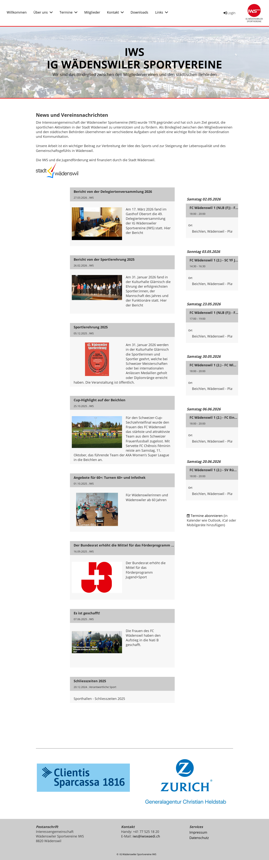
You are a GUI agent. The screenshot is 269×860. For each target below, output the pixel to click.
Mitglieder (92, 12)
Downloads (139, 12)
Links (161, 12)
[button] (212, 221)
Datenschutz (199, 837)
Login (229, 13)
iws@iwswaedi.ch (146, 836)
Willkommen (17, 12)
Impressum (198, 832)
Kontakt (115, 12)
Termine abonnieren (207, 515)
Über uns (43, 12)
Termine (68, 12)
